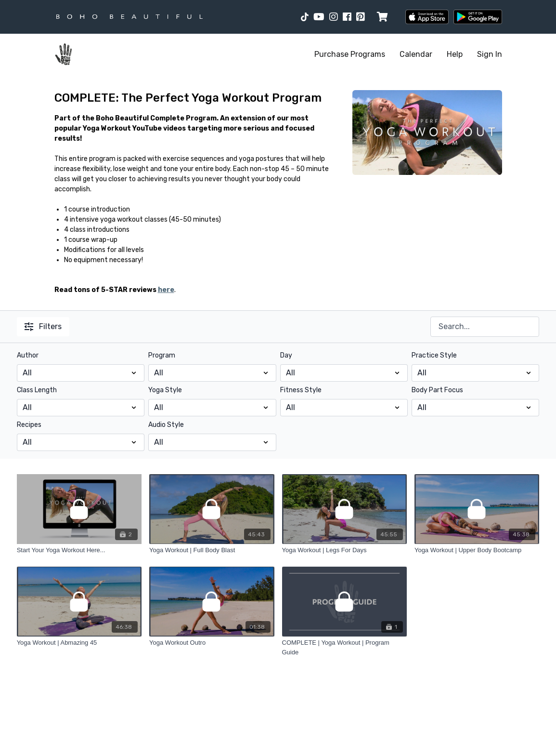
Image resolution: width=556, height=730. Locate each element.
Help (455, 54)
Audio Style (166, 425)
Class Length (37, 390)
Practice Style (434, 355)
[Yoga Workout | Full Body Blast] (211, 550)
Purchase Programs (349, 54)
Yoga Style (165, 390)
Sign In (489, 54)
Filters (43, 326)
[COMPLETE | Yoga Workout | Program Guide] (344, 647)
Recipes (29, 425)
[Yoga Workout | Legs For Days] (344, 550)
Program (161, 355)
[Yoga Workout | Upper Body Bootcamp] (476, 550)
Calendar (416, 54)
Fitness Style (301, 390)
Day (286, 355)
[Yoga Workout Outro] (211, 643)
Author (28, 355)
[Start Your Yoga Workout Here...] (79, 550)
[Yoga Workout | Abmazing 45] (79, 643)
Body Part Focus (437, 390)
